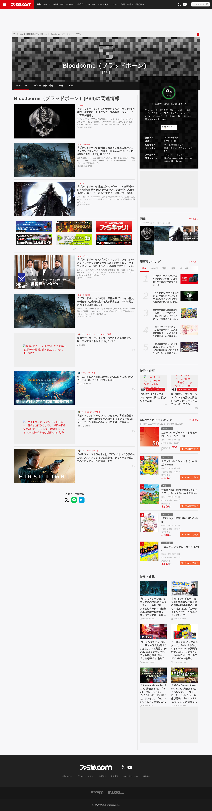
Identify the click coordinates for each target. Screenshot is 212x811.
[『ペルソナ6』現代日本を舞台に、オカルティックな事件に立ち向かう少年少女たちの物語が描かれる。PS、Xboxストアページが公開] (189, 296)
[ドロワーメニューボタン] (4, 4)
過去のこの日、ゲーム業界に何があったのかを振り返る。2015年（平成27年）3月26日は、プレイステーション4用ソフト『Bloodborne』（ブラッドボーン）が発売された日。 (106, 160)
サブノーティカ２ (88, 373)
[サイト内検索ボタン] (200, 4)
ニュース (114, 4)
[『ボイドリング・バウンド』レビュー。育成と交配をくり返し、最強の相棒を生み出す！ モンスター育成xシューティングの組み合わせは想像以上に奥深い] (44, 427)
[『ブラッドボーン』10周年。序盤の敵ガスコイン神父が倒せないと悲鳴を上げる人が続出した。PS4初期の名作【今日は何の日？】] (44, 311)
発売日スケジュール (86, 4)
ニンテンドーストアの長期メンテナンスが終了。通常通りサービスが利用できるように (165, 280)
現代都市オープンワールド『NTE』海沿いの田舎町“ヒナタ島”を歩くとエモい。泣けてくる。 (184, 399)
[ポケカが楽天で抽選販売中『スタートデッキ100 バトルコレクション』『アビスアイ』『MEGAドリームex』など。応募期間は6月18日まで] (189, 313)
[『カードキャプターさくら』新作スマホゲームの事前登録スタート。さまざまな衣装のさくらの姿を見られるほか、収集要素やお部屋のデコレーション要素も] (189, 330)
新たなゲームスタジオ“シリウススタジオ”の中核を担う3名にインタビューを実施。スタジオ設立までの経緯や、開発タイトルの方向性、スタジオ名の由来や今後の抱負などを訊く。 (105, 272)
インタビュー (83, 256)
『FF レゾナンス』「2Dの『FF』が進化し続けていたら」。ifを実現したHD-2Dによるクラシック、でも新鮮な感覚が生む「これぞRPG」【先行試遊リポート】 (153, 650)
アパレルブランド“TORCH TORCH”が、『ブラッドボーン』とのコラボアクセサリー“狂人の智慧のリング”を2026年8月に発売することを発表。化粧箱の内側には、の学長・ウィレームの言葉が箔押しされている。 (105, 121)
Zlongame (81, 345)
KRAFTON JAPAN (84, 384)
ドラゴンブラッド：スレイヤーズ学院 (96, 334)
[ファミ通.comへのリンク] (21, 4)
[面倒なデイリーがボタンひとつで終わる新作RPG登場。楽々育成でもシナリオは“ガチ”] (44, 350)
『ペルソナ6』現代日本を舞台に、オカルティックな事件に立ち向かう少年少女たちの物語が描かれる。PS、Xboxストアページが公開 (166, 298)
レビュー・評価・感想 (43, 85)
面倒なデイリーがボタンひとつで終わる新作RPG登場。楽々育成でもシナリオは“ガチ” (104, 340)
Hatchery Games (83, 426)
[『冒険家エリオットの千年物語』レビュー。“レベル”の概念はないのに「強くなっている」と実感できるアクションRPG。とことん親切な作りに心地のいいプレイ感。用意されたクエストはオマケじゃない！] (189, 347)
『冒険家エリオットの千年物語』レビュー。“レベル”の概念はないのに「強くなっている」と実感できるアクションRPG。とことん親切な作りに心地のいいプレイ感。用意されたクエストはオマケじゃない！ (165, 349)
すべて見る (193, 219)
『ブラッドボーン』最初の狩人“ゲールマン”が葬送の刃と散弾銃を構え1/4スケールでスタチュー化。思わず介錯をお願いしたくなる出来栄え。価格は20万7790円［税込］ (105, 190)
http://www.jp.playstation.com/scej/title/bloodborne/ (178, 159)
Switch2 (46, 4)
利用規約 (102, 776)
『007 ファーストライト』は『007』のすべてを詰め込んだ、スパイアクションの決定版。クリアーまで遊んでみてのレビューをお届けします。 (106, 457)
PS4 (106, 72)
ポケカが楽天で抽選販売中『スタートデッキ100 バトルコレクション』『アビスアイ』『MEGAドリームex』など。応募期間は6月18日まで (165, 315)
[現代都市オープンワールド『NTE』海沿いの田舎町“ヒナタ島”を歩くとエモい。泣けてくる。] (184, 382)
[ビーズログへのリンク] (116, 792)
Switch (55, 4)
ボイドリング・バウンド (91, 412)
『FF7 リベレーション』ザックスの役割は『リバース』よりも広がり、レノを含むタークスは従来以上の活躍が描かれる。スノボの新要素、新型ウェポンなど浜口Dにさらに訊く (153, 607)
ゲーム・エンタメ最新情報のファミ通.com (30, 34)
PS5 (62, 4)
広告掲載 (146, 776)
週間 (164, 268)
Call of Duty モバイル (155, 390)
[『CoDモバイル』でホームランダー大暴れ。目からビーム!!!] (153, 382)
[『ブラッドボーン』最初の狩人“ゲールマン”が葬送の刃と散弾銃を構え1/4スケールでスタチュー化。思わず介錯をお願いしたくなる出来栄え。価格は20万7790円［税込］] (44, 199)
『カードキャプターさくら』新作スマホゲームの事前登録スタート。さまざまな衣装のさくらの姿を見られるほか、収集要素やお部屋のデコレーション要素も (165, 332)
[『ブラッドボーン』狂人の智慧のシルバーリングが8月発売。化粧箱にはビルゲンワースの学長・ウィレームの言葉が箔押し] (44, 121)
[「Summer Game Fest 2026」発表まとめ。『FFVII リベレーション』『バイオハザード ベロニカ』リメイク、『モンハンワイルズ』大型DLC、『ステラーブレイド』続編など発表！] (153, 675)
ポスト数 (184, 268)
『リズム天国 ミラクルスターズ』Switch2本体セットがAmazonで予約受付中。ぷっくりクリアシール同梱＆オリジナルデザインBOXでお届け (184, 650)
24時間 (154, 268)
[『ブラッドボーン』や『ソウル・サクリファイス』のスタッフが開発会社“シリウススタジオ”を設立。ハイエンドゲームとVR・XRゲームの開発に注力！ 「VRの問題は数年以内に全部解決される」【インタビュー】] (44, 272)
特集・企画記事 (134, 4)
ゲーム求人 (103, 4)
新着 (39, 4)
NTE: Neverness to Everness (187, 390)
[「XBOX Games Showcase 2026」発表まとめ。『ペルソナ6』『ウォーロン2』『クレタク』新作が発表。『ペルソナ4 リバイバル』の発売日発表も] (184, 675)
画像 (61, 85)
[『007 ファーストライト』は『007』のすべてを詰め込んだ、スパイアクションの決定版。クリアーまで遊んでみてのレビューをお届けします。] (44, 466)
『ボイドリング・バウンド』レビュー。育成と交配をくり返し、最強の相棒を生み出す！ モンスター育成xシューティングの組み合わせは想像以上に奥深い (105, 419)
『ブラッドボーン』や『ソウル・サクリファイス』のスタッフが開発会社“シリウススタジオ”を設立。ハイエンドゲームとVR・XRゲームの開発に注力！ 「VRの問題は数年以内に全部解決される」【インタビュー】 (106, 263)
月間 (173, 268)
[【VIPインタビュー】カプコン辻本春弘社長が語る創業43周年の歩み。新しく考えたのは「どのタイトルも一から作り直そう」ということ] (184, 588)
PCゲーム (70, 4)
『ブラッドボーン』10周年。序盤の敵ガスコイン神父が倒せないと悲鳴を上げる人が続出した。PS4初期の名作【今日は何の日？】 (105, 301)
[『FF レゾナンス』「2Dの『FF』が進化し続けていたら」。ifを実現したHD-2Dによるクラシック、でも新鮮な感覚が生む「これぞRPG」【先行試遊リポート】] (153, 631)
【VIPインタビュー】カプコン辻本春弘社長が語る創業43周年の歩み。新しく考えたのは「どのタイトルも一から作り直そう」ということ (184, 606)
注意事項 (114, 776)
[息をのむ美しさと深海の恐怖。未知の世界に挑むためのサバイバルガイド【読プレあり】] (44, 388)
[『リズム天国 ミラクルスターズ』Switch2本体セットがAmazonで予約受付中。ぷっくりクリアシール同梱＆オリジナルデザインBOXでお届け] (184, 631)
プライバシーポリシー (86, 776)
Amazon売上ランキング (156, 420)
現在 (144, 268)
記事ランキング (150, 261)
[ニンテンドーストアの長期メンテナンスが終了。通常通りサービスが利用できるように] (189, 279)
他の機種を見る (175, 145)
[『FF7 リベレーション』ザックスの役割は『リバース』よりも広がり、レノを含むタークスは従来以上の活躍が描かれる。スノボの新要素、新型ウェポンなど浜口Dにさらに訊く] (153, 588)
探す (173, 127)
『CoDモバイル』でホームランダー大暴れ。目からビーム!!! (153, 397)
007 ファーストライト (90, 451)
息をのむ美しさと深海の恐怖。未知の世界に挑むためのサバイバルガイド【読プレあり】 (105, 378)
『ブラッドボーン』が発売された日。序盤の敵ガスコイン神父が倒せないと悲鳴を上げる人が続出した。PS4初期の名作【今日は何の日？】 (105, 151)
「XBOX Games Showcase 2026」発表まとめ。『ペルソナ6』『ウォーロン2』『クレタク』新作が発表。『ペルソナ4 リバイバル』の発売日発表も (184, 694)
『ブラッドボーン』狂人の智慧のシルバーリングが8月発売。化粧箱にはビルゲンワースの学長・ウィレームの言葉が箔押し (106, 112)
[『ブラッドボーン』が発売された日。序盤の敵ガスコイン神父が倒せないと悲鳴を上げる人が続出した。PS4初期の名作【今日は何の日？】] (44, 160)
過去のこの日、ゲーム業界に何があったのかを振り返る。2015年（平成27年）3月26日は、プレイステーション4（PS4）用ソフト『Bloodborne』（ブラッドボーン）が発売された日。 (106, 311)
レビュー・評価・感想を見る (167, 103)
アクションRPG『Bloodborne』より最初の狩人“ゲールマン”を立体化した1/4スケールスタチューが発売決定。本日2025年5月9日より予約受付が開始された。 (106, 199)
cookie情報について (131, 776)
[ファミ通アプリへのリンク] (97, 792)
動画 (123, 4)
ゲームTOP (21, 85)
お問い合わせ (67, 776)
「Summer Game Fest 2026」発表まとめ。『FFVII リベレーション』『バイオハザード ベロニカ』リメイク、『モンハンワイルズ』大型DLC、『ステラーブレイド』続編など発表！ (153, 694)
